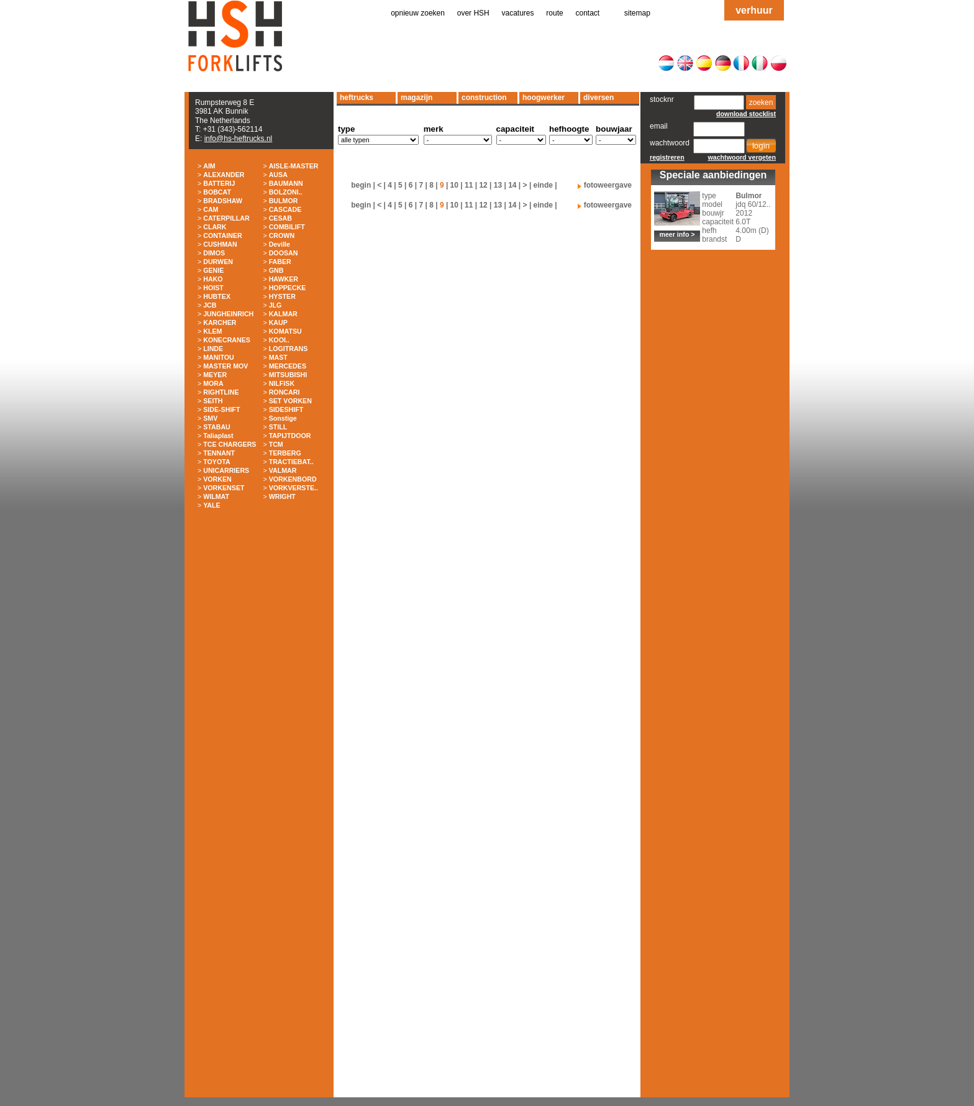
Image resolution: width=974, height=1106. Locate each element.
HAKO (212, 279)
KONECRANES (226, 340)
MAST (278, 357)
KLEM (212, 331)
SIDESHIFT (286, 409)
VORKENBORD (293, 479)
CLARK (214, 227)
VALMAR (283, 470)
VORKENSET (223, 487)
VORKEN (217, 479)
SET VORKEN (290, 400)
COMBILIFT (287, 227)
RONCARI (284, 392)
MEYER (215, 374)
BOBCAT (217, 192)
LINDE (213, 348)
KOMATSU (285, 331)
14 (512, 185)
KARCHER (219, 322)
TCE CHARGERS (229, 444)
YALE (211, 505)
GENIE (213, 270)
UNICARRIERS (226, 470)
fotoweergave (608, 185)
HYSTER (282, 296)
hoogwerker (543, 97)
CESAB (280, 218)
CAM (210, 209)
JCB (209, 305)
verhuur (754, 10)
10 (454, 185)
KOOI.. (279, 340)
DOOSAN (283, 253)
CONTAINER (222, 235)
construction (484, 97)
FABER (280, 261)
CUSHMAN (220, 244)
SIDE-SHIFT (221, 409)
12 (483, 185)
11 (469, 185)
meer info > (676, 234)
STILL (278, 427)
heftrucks (356, 97)
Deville (279, 244)
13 (498, 185)
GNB (276, 270)
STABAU (216, 427)
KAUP (278, 322)
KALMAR (283, 314)
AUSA (278, 174)
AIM (209, 166)
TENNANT (219, 453)
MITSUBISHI (288, 374)
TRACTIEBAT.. (291, 461)
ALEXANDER (223, 174)
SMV (210, 418)
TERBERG (285, 453)
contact (588, 13)
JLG (275, 305)
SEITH (212, 400)
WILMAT (216, 496)
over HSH (473, 13)
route (554, 13)
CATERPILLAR (226, 218)
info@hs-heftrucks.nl (238, 138)
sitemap (637, 13)
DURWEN (218, 261)
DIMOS (214, 253)
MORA (213, 383)
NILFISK (281, 383)
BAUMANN (286, 183)
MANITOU (218, 357)
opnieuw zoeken (418, 13)
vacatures (518, 13)
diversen (598, 97)
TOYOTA (216, 461)
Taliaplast (218, 435)
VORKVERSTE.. (293, 487)
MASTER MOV (225, 366)
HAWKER (283, 279)
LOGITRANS (288, 348)
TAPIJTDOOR (290, 435)
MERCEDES (287, 366)
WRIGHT (282, 496)
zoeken (761, 102)
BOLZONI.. (286, 192)
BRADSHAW (222, 200)
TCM (276, 444)
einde (543, 185)
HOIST (213, 287)
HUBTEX (216, 296)
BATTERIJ (219, 183)
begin (361, 185)
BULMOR (283, 200)
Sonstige (283, 418)
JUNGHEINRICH (228, 314)
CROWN (281, 235)
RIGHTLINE (221, 392)
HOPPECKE (287, 287)
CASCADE (285, 209)
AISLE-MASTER (294, 166)
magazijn (416, 97)
